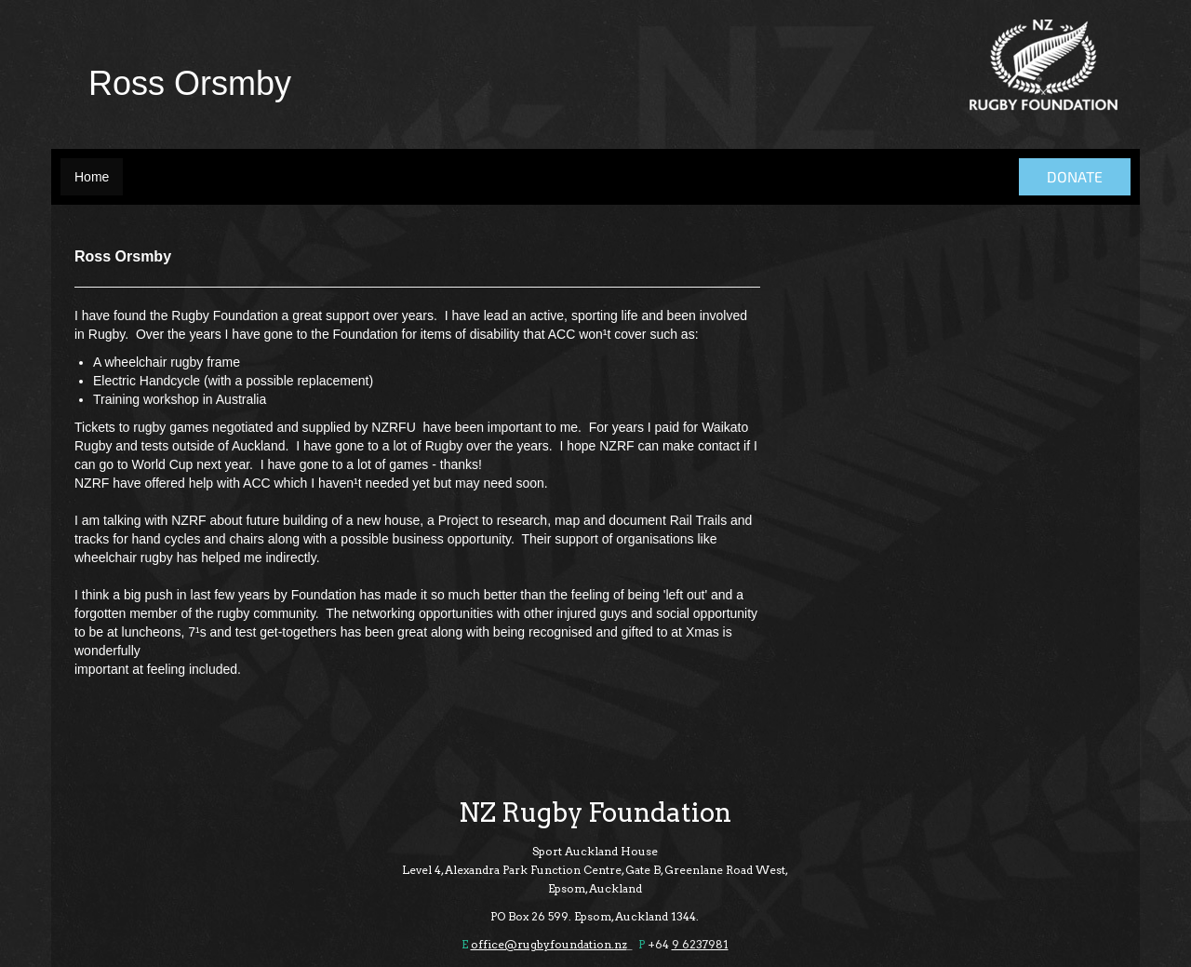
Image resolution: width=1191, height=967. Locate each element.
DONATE (1075, 176)
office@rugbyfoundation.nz (549, 944)
